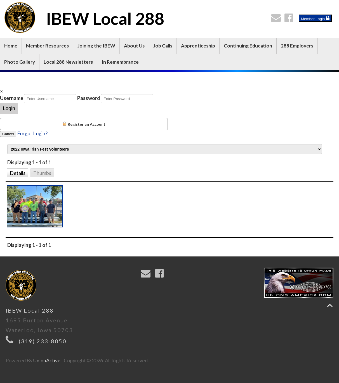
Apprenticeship (198, 46)
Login (9, 108)
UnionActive (46, 360)
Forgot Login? (32, 133)
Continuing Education (248, 46)
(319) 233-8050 (43, 341)
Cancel (8, 134)
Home (10, 46)
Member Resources (47, 46)
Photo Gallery (19, 62)
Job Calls (162, 46)
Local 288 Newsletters (68, 62)
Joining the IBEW (96, 46)
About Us (134, 46)
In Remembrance (120, 62)
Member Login (315, 18)
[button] (17, 172)
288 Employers (297, 46)
